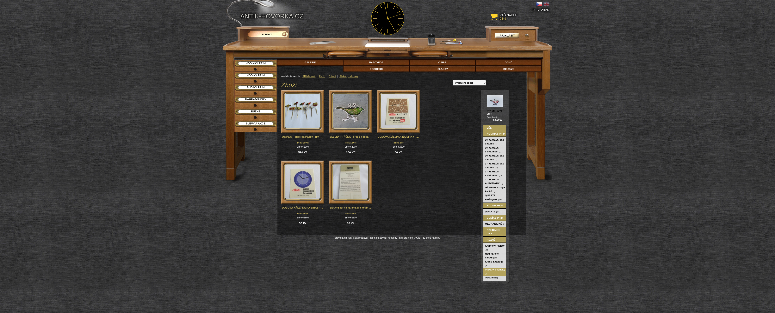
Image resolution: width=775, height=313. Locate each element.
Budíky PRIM (495, 217)
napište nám (406, 237)
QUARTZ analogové (493, 197)
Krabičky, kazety (495, 247)
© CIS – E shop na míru (427, 237)
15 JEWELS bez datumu (494, 141)
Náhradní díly (493, 232)
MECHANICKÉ (495, 223)
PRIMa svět (308, 76)
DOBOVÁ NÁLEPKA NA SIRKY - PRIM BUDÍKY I (399, 136)
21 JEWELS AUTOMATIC (494, 181)
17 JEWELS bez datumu (494, 165)
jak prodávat (361, 237)
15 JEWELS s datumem (493, 149)
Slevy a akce (256, 123)
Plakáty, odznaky (348, 76)
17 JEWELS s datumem (493, 173)
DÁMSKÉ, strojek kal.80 (495, 189)
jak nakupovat (378, 237)
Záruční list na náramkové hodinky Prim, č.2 (351, 207)
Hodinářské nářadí (492, 255)
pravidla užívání (343, 237)
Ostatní (491, 277)
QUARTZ (492, 211)
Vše (489, 127)
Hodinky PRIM (496, 133)
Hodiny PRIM (495, 205)
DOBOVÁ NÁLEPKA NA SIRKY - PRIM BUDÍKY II (303, 207)
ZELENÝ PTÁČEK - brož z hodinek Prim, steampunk (351, 136)
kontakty (392, 237)
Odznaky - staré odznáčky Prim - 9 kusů (303, 136)
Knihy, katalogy (494, 263)
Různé (332, 76)
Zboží (322, 76)
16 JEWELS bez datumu (494, 157)
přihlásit (507, 35)
